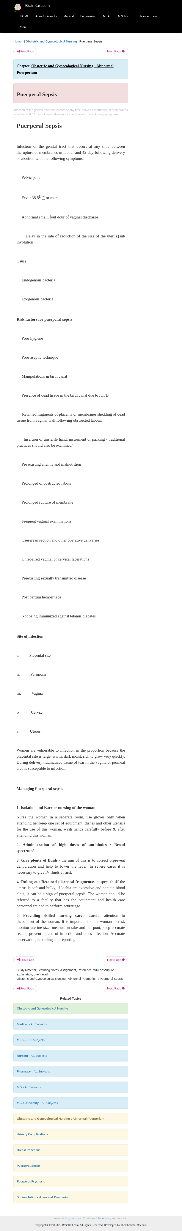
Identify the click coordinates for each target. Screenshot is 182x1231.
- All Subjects (32, 1024)
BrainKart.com (37, 5)
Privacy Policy (61, 1218)
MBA (106, 16)
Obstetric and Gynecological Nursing (51, 41)
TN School (123, 16)
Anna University (46, 16)
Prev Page (25, 51)
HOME (24, 16)
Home (17, 41)
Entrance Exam (147, 16)
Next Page (116, 51)
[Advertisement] (152, 104)
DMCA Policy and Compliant (112, 1218)
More (23, 27)
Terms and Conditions (83, 1218)
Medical (68, 16)
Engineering (88, 16)
